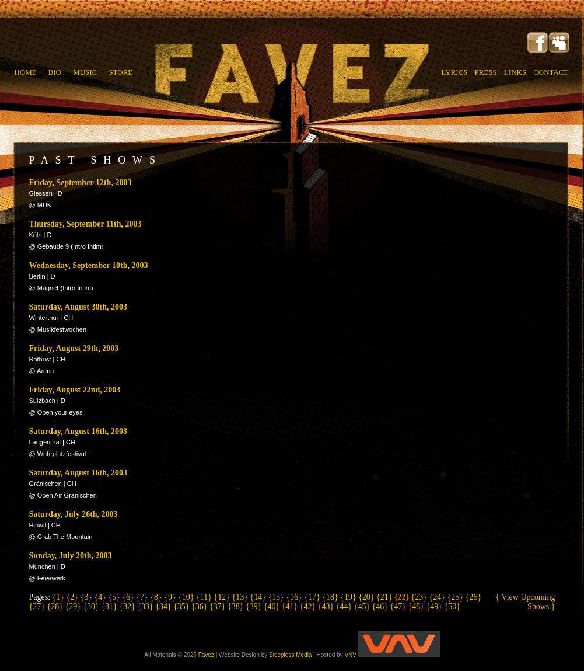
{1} (60, 597)
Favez (206, 655)
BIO (54, 72)
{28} (56, 606)
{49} (435, 606)
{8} (157, 597)
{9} (171, 597)
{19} (349, 597)
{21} (385, 597)
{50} (452, 606)
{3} (87, 597)
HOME (26, 72)
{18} (331, 597)
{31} (110, 606)
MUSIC (85, 72)
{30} (92, 606)
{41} (291, 606)
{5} (115, 597)
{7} (143, 597)
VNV (391, 655)
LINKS (515, 72)
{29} (74, 606)
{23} (420, 597)
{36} (200, 606)
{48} (417, 606)
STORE (120, 72)
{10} (187, 597)
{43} (327, 606)
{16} (295, 597)
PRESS (486, 72)
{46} (381, 606)
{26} (473, 597)
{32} (128, 606)
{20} (367, 597)
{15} (277, 597)
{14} (259, 597)
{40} (273, 606)
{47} (399, 606)
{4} (101, 597)
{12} (223, 597)
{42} (309, 606)
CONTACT (550, 72)
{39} (255, 606)
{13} (241, 597)
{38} (237, 606)
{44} (345, 606)
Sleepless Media (290, 655)
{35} (182, 606)
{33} (146, 606)
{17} (313, 597)
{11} (205, 597)
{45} (363, 606)
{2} (74, 597)
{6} (129, 597)
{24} (438, 597)
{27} (38, 606)
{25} (456, 597)
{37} (218, 606)
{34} (164, 606)
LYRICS (455, 72)
